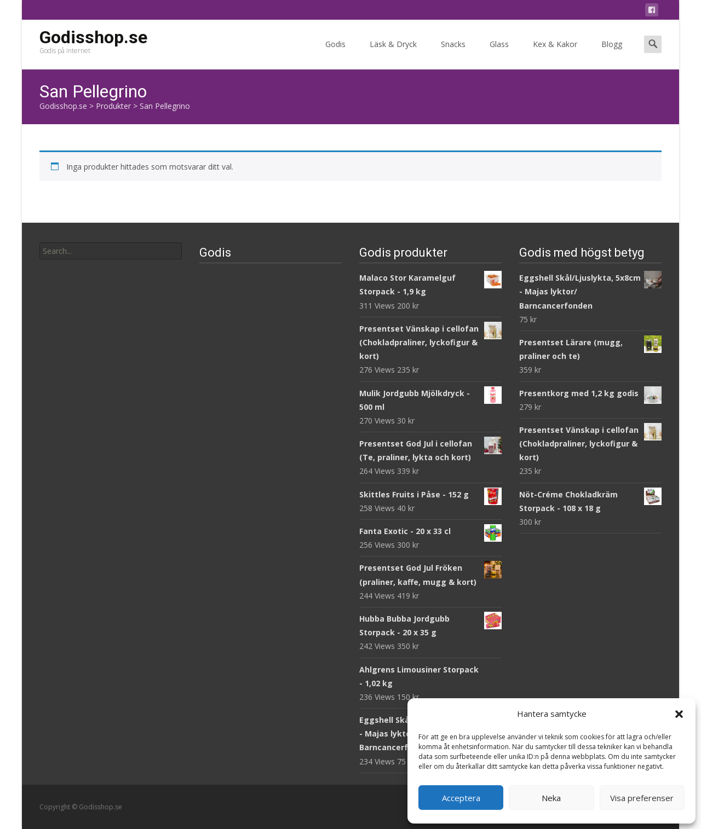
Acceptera (461, 797)
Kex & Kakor (555, 54)
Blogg (611, 54)
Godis (335, 54)
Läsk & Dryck (393, 54)
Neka (551, 797)
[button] (679, 714)
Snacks (453, 54)
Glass (499, 54)
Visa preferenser (642, 797)
